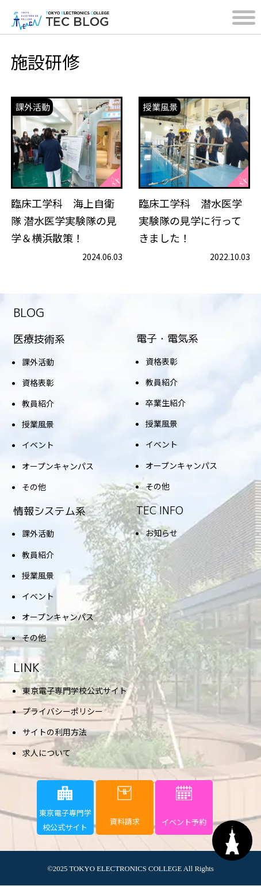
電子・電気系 (167, 338)
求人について (46, 752)
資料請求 (125, 806)
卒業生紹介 (165, 402)
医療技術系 (39, 339)
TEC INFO (159, 510)
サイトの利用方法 (54, 732)
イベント (38, 444)
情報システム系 (49, 511)
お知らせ (161, 533)
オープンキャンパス (58, 466)
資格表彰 (38, 382)
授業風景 (38, 424)
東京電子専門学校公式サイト (74, 690)
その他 (34, 486)
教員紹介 (38, 403)
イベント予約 (184, 806)
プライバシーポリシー (62, 711)
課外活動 (38, 362)
